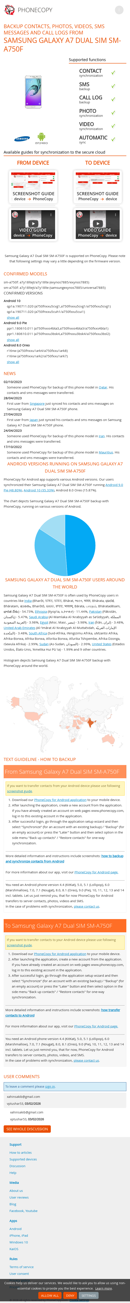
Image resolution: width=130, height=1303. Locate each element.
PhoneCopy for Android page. (96, 872)
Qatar (103, 387)
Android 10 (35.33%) (39, 490)
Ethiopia (41, 611)
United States (101, 644)
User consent (19, 1273)
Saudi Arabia (38, 617)
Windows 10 (18, 1242)
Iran (102, 436)
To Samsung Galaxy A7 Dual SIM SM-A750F (98, 186)
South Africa (38, 633)
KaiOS (13, 1249)
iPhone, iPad (18, 1235)
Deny (70, 1295)
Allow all (50, 1295)
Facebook (16, 1211)
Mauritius (106, 452)
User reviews (19, 1197)
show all (13, 317)
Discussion (17, 1166)
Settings (89, 1295)
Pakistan (95, 611)
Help (12, 1172)
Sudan (44, 644)
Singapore (37, 403)
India (28, 600)
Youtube (31, 1211)
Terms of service (21, 1267)
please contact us (86, 906)
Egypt (44, 622)
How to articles (20, 1152)
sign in (50, 1087)
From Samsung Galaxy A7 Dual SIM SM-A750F (33, 186)
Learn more (103, 1288)
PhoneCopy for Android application (60, 800)
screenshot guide (19, 791)
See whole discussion (27, 1129)
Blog (12, 1204)
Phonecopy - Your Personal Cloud (28, 9)
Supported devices (23, 1159)
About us (16, 1190)
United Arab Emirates (19, 628)
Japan (34, 420)
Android (15, 1229)
